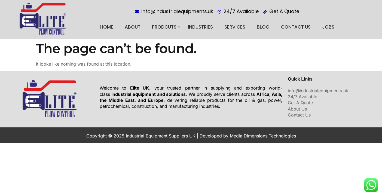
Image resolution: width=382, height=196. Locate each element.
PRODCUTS (166, 27)
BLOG (263, 27)
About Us (297, 109)
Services (234, 27)
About (132, 27)
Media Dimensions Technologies (263, 136)
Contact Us (296, 27)
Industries (200, 27)
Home (106, 27)
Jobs (328, 27)
